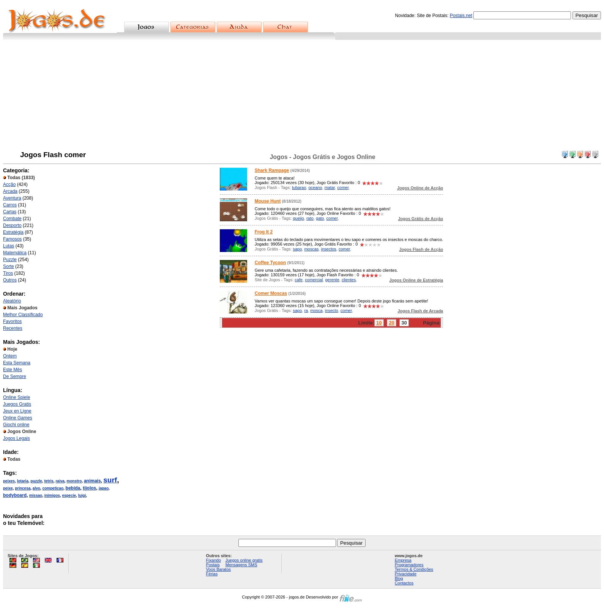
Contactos (404, 583)
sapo (297, 249)
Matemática (15, 252)
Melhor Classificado (23, 314)
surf (110, 480)
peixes (9, 481)
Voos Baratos (218, 569)
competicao (52, 488)
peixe (8, 488)
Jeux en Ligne (17, 411)
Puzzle (10, 259)
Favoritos (12, 321)
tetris (48, 481)
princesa (22, 488)
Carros (10, 205)
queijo (298, 218)
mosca (316, 310)
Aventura (12, 198)
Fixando (213, 560)
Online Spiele (16, 397)
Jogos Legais (16, 438)
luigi (82, 495)
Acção (9, 184)
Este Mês (12, 369)
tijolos (89, 488)
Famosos (12, 239)
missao (35, 495)
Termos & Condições (414, 569)
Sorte (8, 266)
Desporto (12, 225)
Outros (10, 280)
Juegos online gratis (244, 560)
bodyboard (15, 495)
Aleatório (12, 301)
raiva (59, 481)
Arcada (10, 191)
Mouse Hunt (268, 201)
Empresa (403, 560)
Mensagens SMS (241, 564)
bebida (73, 488)
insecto (331, 310)
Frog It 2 (264, 232)
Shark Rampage (272, 170)
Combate (12, 218)
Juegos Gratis (17, 404)
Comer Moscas (271, 293)
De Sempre (14, 376)
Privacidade (405, 574)
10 (379, 323)
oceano (315, 187)
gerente (332, 279)
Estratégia (13, 232)
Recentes (12, 328)
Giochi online (16, 424)
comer (343, 187)
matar (330, 187)
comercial (314, 279)
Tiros (8, 273)
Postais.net (461, 15)
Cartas (9, 211)
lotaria (22, 481)
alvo (36, 488)
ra (306, 310)
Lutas (8, 246)
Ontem (10, 356)
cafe (299, 279)
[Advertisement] (302, 97)
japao (104, 488)
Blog (399, 578)
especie (69, 495)
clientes (349, 279)
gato (320, 218)
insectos (328, 249)
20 (391, 323)
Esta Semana (16, 362)
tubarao (299, 187)
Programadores (409, 564)
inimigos (52, 495)
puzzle (36, 481)
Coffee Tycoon (270, 262)
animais (92, 481)
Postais (213, 564)
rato (310, 218)
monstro (74, 481)
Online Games (17, 418)
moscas (311, 249)
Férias (212, 574)
